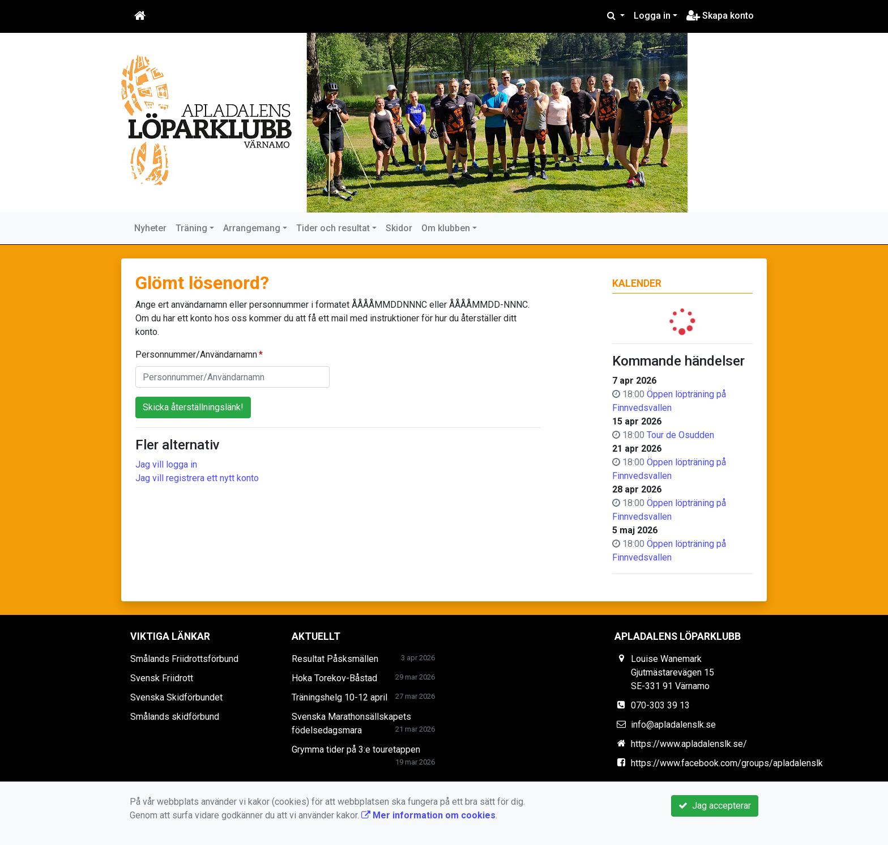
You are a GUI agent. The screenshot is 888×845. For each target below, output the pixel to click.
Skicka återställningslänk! (193, 407)
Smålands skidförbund (174, 716)
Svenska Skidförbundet (176, 697)
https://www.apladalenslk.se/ (689, 743)
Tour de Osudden (680, 435)
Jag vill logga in (166, 464)
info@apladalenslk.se (673, 724)
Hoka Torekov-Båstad (334, 678)
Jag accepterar (714, 805)
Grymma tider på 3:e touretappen (356, 749)
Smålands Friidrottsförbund (184, 658)
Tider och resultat (333, 228)
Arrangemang (251, 228)
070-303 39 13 (660, 705)
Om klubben (445, 228)
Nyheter (150, 228)
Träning (191, 228)
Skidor (399, 228)
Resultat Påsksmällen (335, 658)
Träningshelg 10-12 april (339, 697)
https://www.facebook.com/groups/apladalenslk (727, 763)
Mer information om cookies (428, 815)
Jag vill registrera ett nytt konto (197, 478)
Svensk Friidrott (161, 678)
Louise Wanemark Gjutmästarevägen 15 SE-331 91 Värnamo (672, 672)
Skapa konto (720, 15)
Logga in (652, 15)
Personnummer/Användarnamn (196, 354)
